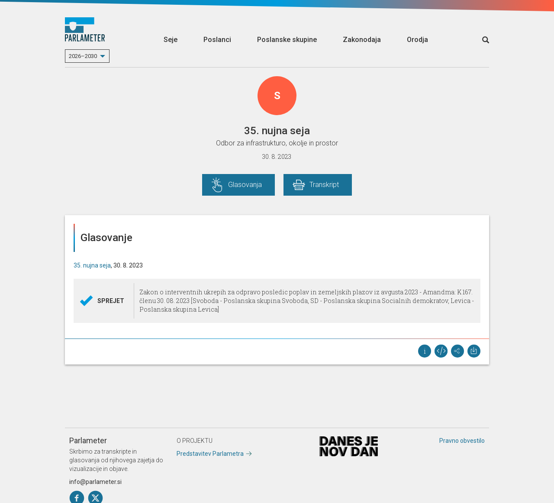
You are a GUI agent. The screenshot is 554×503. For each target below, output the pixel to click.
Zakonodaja (362, 39)
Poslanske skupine (287, 39)
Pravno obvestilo (462, 440)
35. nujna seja (92, 265)
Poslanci (217, 39)
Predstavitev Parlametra (210, 453)
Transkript (324, 185)
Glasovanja (245, 185)
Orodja (417, 39)
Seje (170, 39)
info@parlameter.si (95, 481)
